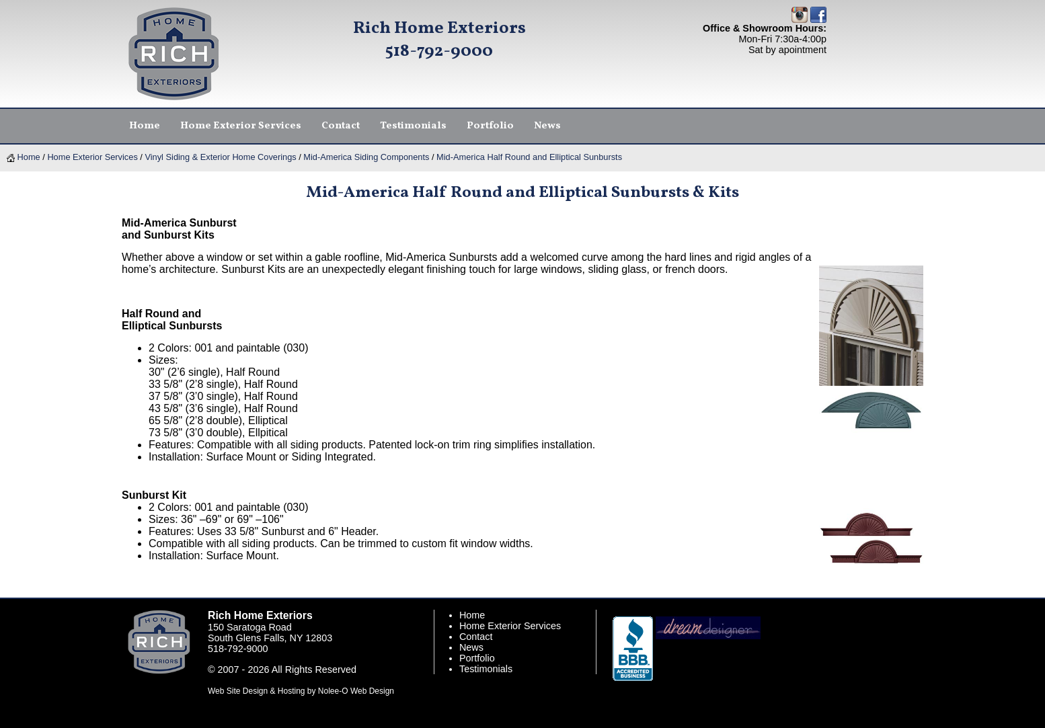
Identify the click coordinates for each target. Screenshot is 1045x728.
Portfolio (477, 658)
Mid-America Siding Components (366, 157)
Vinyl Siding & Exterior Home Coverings (220, 157)
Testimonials (485, 668)
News (471, 647)
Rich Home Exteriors (439, 28)
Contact (476, 636)
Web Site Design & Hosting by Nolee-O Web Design (301, 691)
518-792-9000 (439, 51)
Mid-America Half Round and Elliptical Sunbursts (529, 157)
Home (23, 157)
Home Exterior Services (92, 157)
